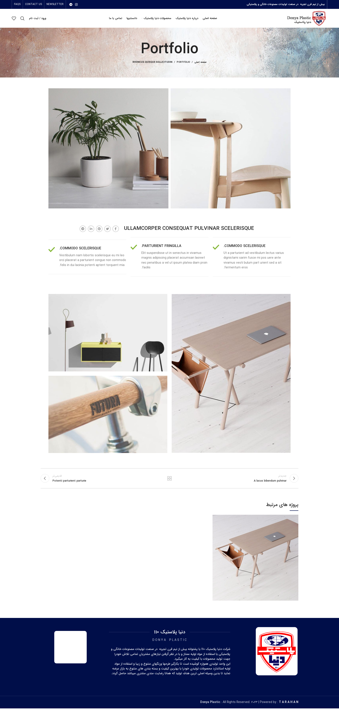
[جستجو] (22, 19)
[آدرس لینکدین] (91, 230)
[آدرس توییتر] (107, 230)
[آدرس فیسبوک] (115, 230)
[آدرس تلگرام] (71, 4)
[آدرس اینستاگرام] (76, 4)
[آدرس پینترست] (99, 230)
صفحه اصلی (200, 64)
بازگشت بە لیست (169, 480)
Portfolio (183, 64)
